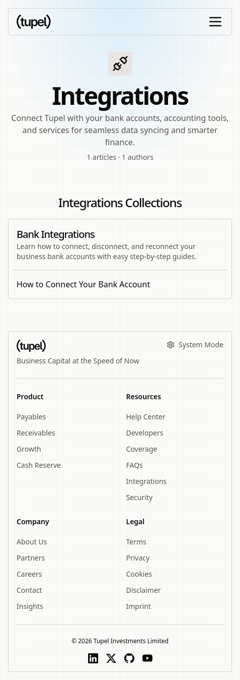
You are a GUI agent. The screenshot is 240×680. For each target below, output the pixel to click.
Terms (136, 541)
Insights (30, 606)
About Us (32, 541)
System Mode (195, 344)
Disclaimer (143, 590)
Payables (31, 416)
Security (139, 497)
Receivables (36, 433)
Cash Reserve (39, 465)
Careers (29, 574)
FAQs (134, 465)
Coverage (141, 449)
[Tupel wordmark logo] (34, 22)
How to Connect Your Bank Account (83, 284)
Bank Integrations (56, 234)
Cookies (139, 574)
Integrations (146, 481)
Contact (29, 590)
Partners (31, 558)
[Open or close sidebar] (215, 22)
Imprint (138, 606)
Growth (29, 449)
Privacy (138, 558)
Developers (145, 433)
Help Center (146, 416)
